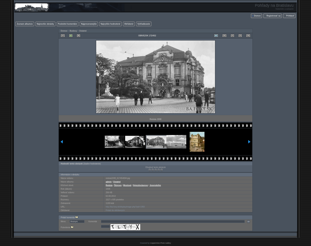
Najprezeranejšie (89, 24)
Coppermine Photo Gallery (160, 243)
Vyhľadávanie (143, 24)
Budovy (73, 31)
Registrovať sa (273, 16)
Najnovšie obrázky (45, 24)
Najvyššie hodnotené (110, 24)
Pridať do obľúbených (115, 210)
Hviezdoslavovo (140, 185)
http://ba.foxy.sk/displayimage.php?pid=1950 (125, 207)
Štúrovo (118, 185)
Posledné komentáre (67, 24)
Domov (257, 16)
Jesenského (155, 185)
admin (108, 182)
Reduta (109, 185)
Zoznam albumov (25, 24)
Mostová (127, 185)
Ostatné (82, 31)
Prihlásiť (290, 16)
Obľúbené (128, 24)
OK (248, 222)
